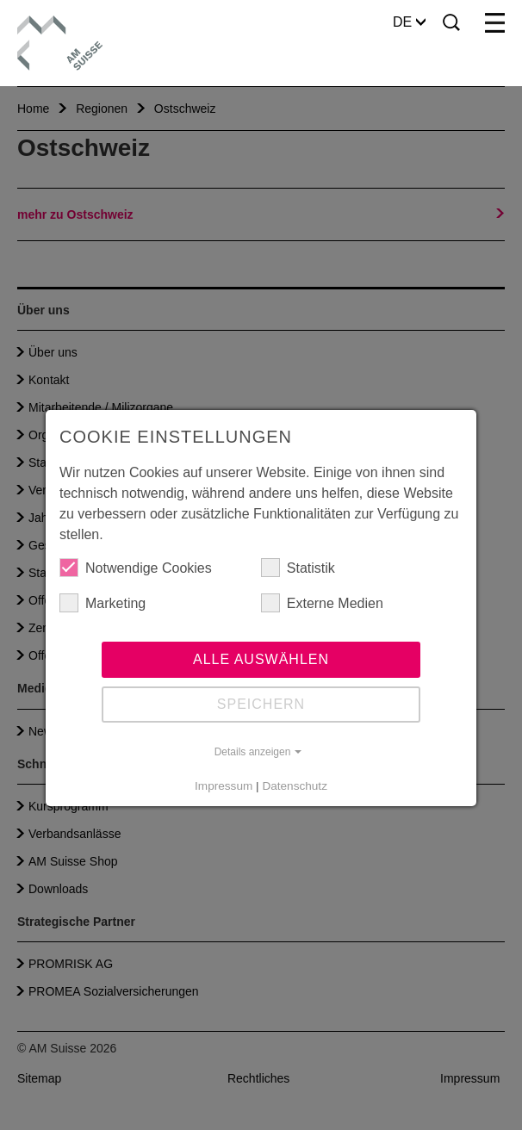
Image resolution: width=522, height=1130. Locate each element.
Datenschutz (294, 785)
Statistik (298, 567)
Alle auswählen (261, 659)
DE (409, 22)
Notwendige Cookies (135, 567)
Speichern (261, 704)
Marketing (102, 602)
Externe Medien (322, 602)
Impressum (223, 785)
